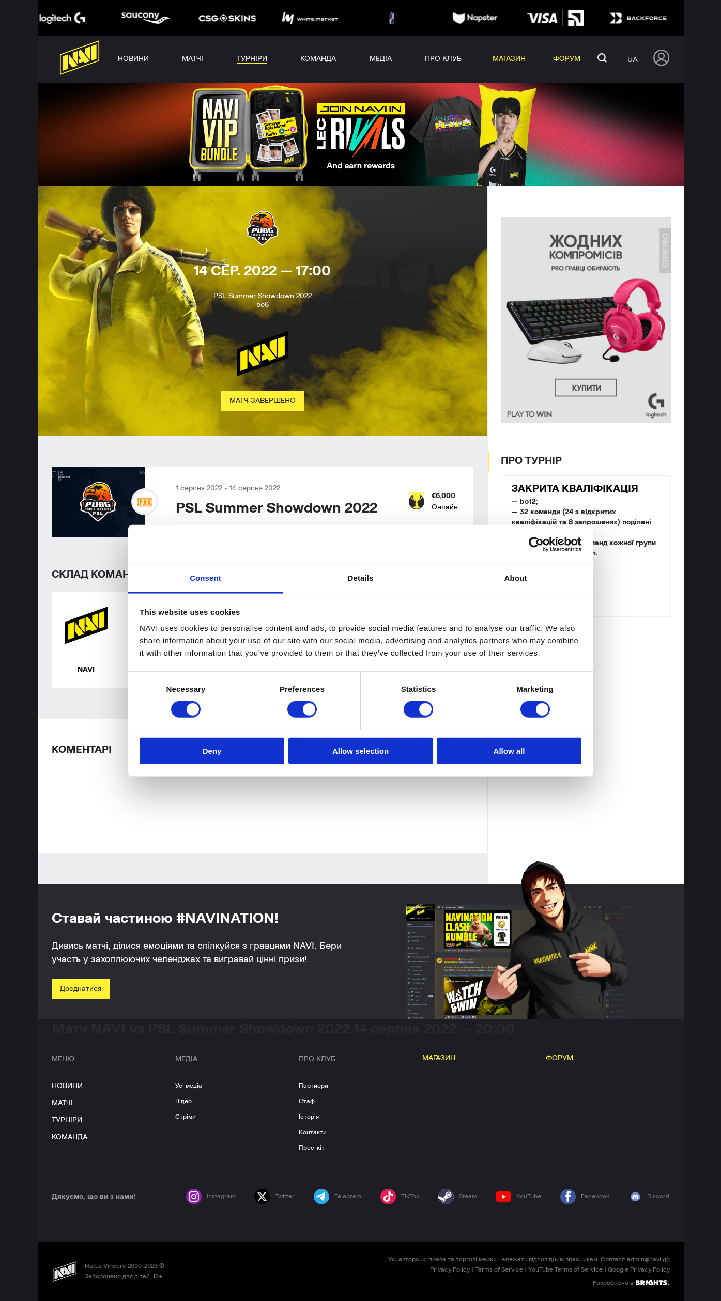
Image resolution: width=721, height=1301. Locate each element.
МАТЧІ (62, 1103)
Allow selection (360, 751)
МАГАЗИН (438, 1058)
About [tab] (515, 578)
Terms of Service (499, 1269)
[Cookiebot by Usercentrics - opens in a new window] (536, 544)
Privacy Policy (450, 1269)
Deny (212, 751)
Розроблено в (631, 1282)
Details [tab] (361, 578)
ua (632, 59)
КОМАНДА (69, 1137)
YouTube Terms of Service (565, 1269)
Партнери (313, 1085)
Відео (183, 1101)
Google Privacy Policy (639, 1269)
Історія (309, 1116)
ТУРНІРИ (67, 1120)
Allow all (509, 751)
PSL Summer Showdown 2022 (276, 508)
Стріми (185, 1116)
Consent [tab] (205, 578)
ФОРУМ (559, 1058)
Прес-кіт (312, 1147)
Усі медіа (188, 1085)
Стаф (307, 1101)
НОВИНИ (67, 1086)
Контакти (313, 1132)
